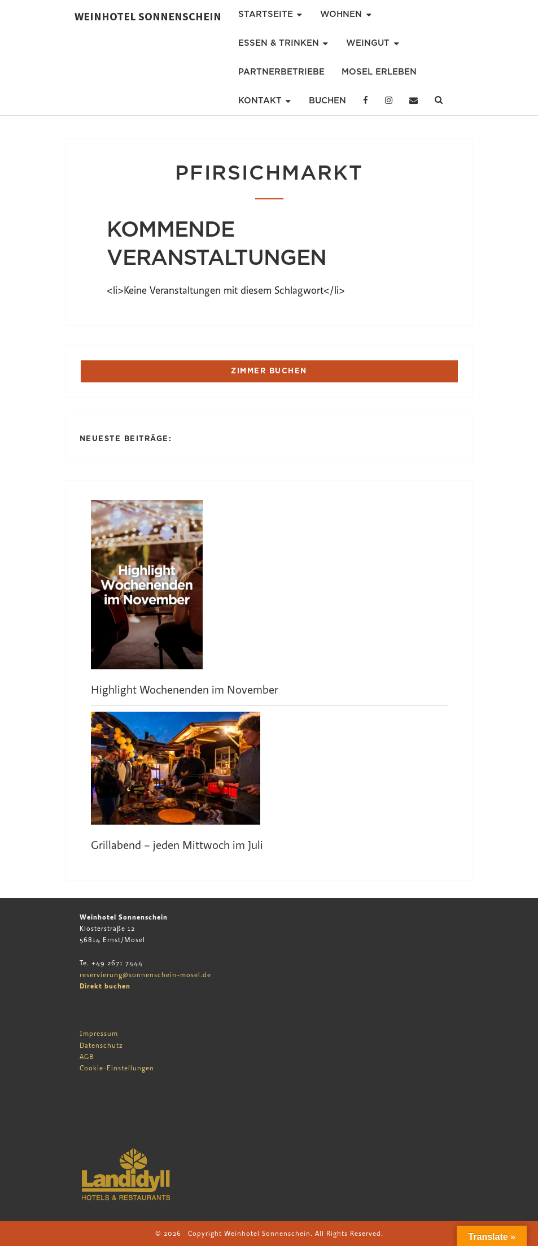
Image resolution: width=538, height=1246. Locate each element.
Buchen (327, 100)
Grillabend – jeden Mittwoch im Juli (177, 845)
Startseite (265, 14)
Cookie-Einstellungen (117, 1068)
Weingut (368, 43)
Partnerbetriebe (281, 72)
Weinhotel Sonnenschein (148, 16)
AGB (87, 1057)
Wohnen (341, 14)
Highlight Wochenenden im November (184, 689)
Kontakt (260, 100)
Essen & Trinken (278, 43)
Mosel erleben (379, 72)
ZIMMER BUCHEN (269, 371)
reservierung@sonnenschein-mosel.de (145, 975)
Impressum (99, 1034)
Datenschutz (101, 1045)
